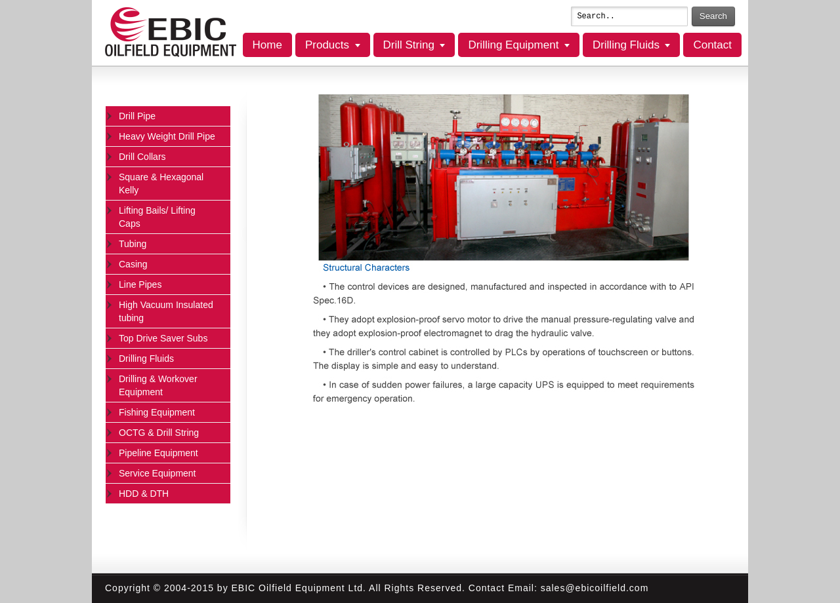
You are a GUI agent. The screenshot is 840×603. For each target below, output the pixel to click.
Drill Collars (142, 156)
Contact (712, 45)
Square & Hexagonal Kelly (161, 183)
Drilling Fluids (626, 45)
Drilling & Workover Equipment (158, 385)
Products (327, 45)
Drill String (408, 45)
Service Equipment (157, 473)
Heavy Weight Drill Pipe (167, 136)
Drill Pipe (137, 116)
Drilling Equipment (513, 45)
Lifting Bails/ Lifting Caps (157, 217)
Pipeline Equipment (158, 453)
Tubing (132, 244)
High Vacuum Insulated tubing (166, 311)
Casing (133, 264)
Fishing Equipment (157, 412)
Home (267, 45)
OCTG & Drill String (159, 432)
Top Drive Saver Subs (163, 338)
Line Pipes (140, 284)
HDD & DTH (144, 493)
